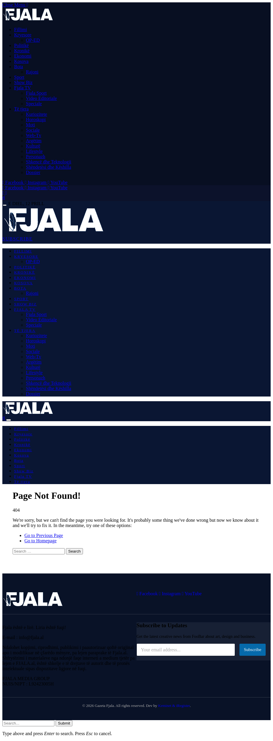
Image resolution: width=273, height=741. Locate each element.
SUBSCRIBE (17, 238)
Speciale (34, 103)
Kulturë (33, 145)
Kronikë (21, 50)
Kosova (21, 61)
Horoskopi (36, 119)
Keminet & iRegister (174, 705)
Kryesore (22, 34)
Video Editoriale (41, 98)
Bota (18, 66)
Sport (19, 77)
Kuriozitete (36, 114)
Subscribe (252, 649)
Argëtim (33, 140)
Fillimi (20, 29)
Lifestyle (34, 151)
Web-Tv (33, 135)
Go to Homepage (40, 540)
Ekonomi (22, 55)
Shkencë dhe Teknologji (48, 161)
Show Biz (23, 82)
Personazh (35, 156)
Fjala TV (22, 87)
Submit (64, 723)
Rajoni (32, 71)
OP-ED (33, 40)
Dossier (33, 172)
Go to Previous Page (43, 535)
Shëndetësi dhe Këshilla (48, 167)
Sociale (33, 130)
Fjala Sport (36, 93)
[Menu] (4, 205)
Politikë (21, 45)
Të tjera (21, 108)
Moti (30, 124)
